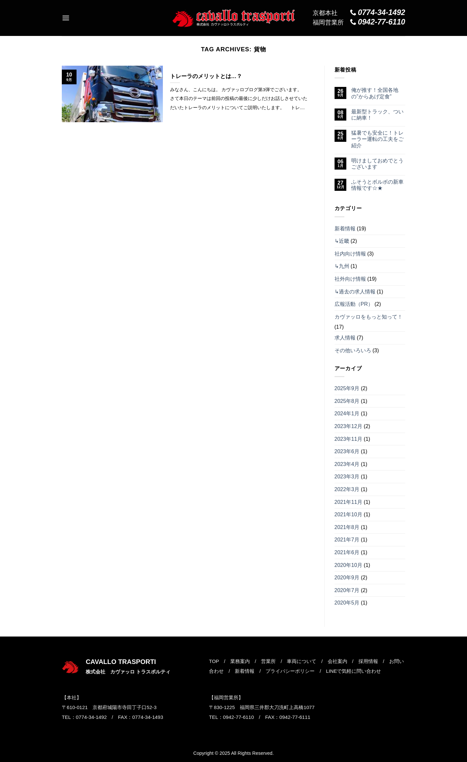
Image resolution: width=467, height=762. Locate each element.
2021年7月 (347, 539)
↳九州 (342, 266)
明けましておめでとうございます (377, 164)
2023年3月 (347, 476)
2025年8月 (347, 401)
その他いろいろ (353, 350)
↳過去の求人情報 (355, 291)
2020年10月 (348, 565)
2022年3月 (347, 489)
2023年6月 (347, 451)
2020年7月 (347, 590)
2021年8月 (347, 527)
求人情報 (345, 337)
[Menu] (66, 18)
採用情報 (368, 661)
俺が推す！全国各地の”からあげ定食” (374, 93)
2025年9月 (347, 388)
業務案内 (240, 661)
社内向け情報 (350, 254)
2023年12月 (348, 426)
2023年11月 (348, 439)
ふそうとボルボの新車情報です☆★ (377, 185)
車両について (301, 661)
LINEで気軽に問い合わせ (353, 671)
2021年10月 (348, 514)
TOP (214, 661)
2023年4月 (347, 464)
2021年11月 (348, 502)
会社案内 (337, 661)
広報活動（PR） (354, 304)
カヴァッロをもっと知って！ (369, 317)
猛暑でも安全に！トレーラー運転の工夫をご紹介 (377, 139)
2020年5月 (347, 602)
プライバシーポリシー (290, 671)
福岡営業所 (359, 22)
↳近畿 (342, 241)
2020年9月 (347, 577)
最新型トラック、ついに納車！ (377, 115)
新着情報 (345, 228)
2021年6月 (347, 552)
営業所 (268, 661)
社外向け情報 (350, 279)
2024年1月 (347, 413)
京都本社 (359, 12)
